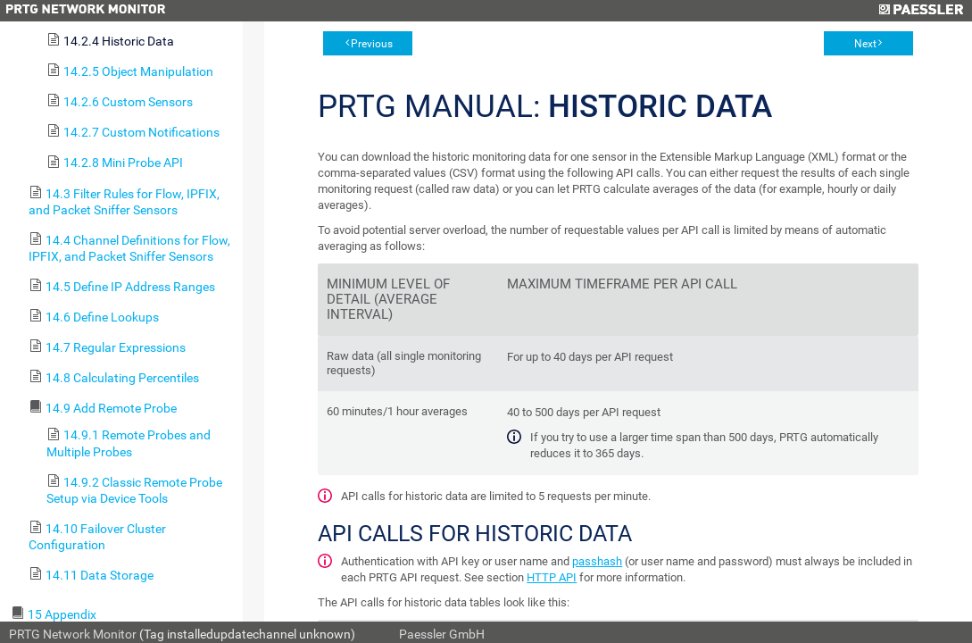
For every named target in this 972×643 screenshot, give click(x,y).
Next (865, 44)
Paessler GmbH (442, 634)
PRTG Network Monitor (73, 634)
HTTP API (552, 577)
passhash (597, 561)
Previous (372, 44)
